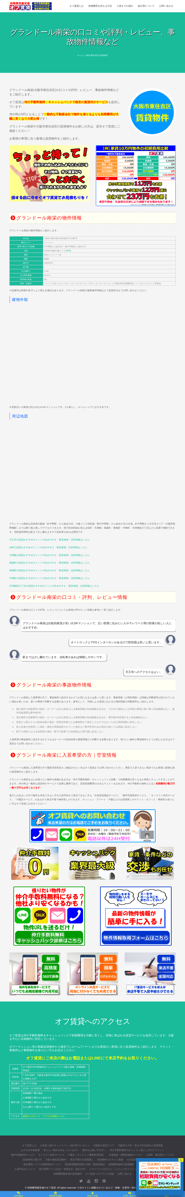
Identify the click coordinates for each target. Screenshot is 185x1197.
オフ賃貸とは (76, 6)
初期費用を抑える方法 (100, 6)
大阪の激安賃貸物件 (55, 1159)
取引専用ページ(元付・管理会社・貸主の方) (62, 1169)
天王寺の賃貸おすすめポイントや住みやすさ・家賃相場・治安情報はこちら (49, 539)
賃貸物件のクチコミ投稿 (110, 1159)
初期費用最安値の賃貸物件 (68, 1173)
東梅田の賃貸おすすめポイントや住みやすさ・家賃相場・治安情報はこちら (49, 570)
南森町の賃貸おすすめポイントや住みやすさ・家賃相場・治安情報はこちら (49, 562)
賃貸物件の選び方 (32, 1159)
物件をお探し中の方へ (94, 1150)
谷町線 (68, 251)
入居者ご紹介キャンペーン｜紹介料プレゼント (65, 1145)
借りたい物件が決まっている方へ (61, 1150)
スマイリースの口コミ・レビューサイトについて (115, 1169)
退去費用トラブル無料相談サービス (42, 1164)
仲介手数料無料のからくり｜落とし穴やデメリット (137, 1150)
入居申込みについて (25, 1169)
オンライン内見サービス (51, 1154)
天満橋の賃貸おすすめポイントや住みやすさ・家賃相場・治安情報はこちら (49, 555)
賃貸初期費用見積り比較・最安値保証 (85, 1164)
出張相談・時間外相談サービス (125, 1154)
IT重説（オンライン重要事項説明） (86, 1154)
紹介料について (146, 6)
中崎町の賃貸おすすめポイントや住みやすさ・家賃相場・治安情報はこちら (49, 578)
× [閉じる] (180, 1160)
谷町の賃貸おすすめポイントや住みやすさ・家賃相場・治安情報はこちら (48, 547)
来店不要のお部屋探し (82, 1159)
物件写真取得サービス (23, 1154)
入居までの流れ (125, 6)
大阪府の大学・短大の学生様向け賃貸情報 (140, 1145)
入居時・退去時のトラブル (160, 1154)
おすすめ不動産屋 (30, 1150)
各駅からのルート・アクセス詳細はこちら (44, 1116)
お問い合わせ (166, 6)
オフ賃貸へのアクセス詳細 (99, 1173)
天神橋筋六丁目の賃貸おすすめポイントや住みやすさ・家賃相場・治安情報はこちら (54, 585)
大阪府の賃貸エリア (103, 1145)
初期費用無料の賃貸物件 (121, 1164)
